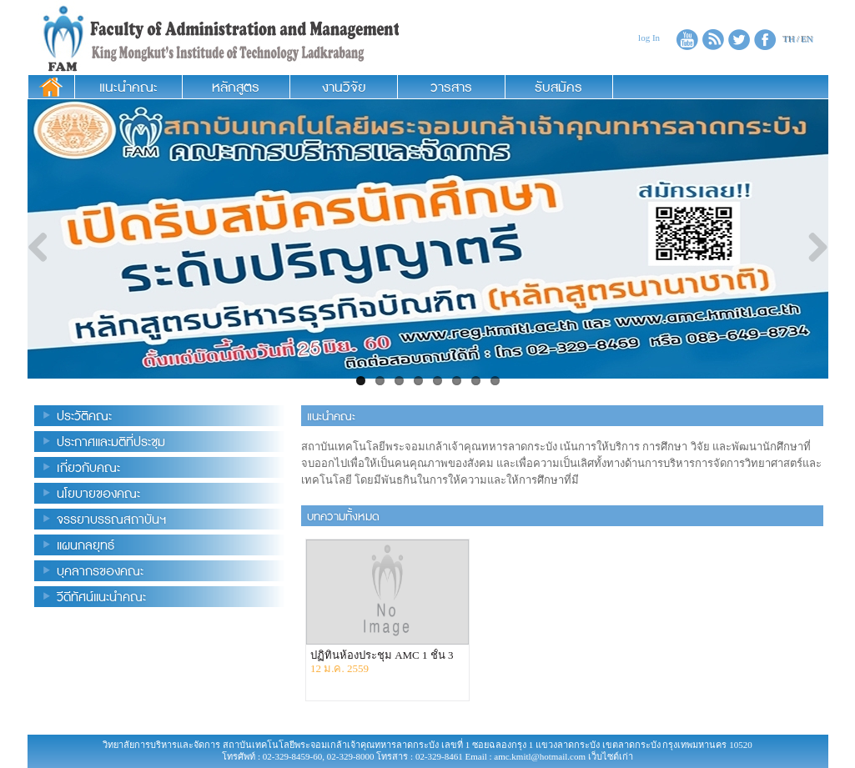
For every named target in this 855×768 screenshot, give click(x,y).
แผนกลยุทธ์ (85, 545)
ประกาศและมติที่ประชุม (111, 441)
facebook (765, 39)
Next (811, 248)
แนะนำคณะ (128, 86)
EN (808, 39)
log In (649, 38)
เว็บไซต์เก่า (610, 756)
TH (789, 39)
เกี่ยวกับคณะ (88, 467)
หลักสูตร (235, 86)
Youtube (687, 39)
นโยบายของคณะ (98, 493)
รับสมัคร (558, 86)
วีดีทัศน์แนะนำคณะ (101, 596)
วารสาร (451, 86)
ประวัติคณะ (84, 415)
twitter (739, 39)
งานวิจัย (343, 86)
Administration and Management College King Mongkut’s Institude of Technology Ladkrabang (213, 37)
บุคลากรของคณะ (100, 571)
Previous (44, 248)
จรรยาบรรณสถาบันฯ (111, 519)
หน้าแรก (51, 86)
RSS (713, 39)
